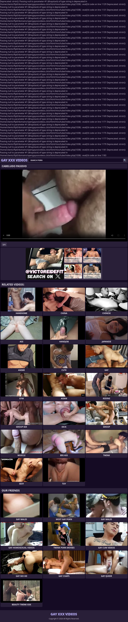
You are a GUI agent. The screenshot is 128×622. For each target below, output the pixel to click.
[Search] (124, 160)
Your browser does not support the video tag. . (64, 205)
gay (4, 244)
